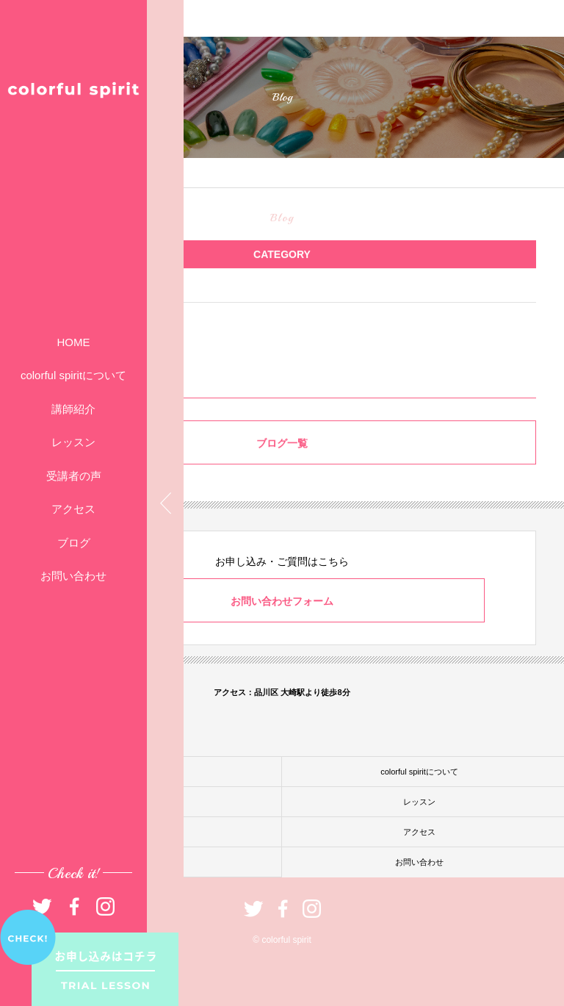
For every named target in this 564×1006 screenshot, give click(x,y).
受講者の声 (73, 476)
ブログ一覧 (282, 444)
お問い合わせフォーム (282, 601)
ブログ (73, 542)
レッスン (73, 442)
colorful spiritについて (73, 375)
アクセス (73, 509)
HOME (73, 342)
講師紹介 (73, 409)
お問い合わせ (73, 576)
